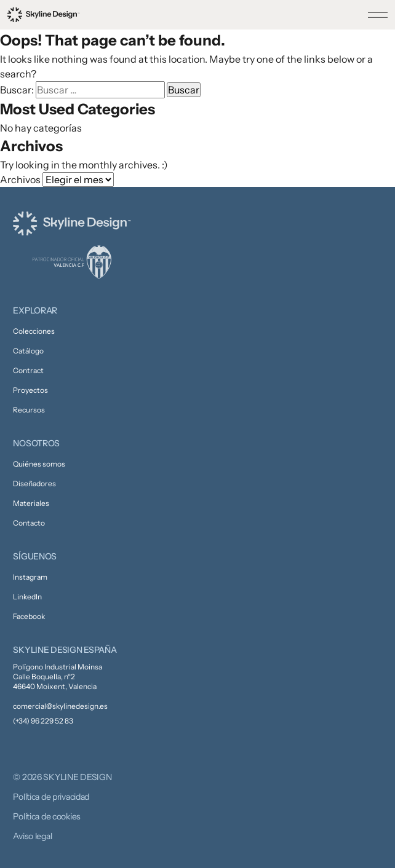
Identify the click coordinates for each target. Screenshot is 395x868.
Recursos (29, 409)
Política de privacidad (51, 796)
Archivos (20, 179)
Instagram (30, 577)
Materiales (31, 503)
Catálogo (28, 350)
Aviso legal (32, 836)
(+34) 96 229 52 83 (43, 720)
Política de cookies (47, 816)
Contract (28, 370)
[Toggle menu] (378, 15)
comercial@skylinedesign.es (60, 706)
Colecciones (34, 331)
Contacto (29, 522)
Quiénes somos (39, 463)
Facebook (29, 616)
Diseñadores (34, 483)
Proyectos (30, 390)
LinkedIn (27, 596)
